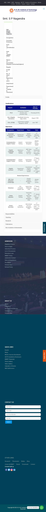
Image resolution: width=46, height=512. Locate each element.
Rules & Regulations (10, 260)
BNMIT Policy (8, 255)
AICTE (22, 2)
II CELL (13, 4)
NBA (5, 2)
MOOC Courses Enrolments (13, 354)
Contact (33, 4)
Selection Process (10, 249)
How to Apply (8, 246)
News (6, 352)
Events (7, 350)
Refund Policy (9, 267)
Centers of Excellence (31, 2)
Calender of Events (10, 366)
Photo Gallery (9, 361)
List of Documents (10, 251)
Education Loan (9, 253)
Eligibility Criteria (10, 244)
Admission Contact (10, 258)
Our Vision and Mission (11, 308)
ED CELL (18, 4)
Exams (23, 4)
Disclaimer (8, 262)
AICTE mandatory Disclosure (13, 357)
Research (7, 461)
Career (28, 4)
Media (39, 2)
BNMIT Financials (10, 359)
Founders (7, 306)
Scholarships (8, 264)
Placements (15, 461)
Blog (28, 461)
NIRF (12, 2)
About (6, 304)
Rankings (17, 2)
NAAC (8, 2)
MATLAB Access (9, 368)
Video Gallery (8, 363)
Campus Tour (8, 311)
